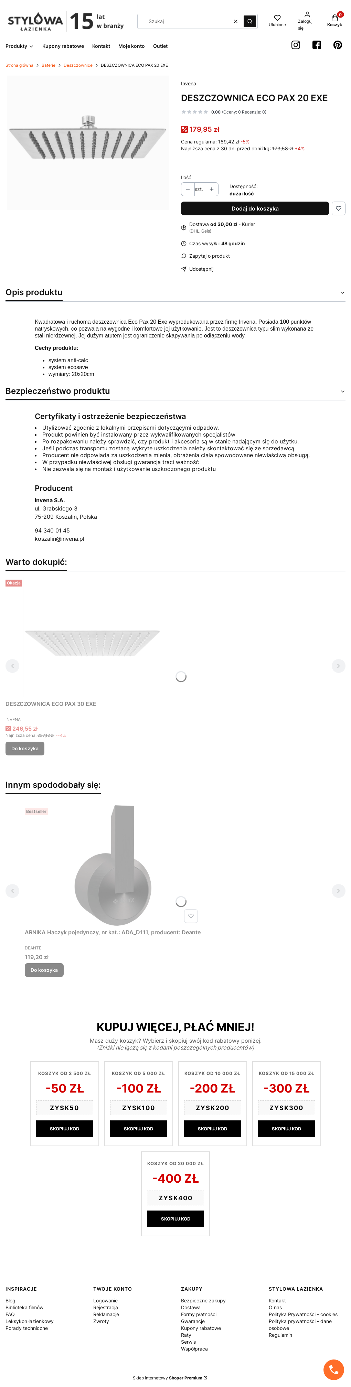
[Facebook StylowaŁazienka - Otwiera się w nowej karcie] (317, 45)
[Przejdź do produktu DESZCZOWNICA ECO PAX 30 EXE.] (92, 637)
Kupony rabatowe (201, 1328)
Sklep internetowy (167, 1377)
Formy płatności (198, 1314)
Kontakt (277, 1300)
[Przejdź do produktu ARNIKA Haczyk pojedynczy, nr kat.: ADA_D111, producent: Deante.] (113, 865)
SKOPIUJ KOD (64, 1128)
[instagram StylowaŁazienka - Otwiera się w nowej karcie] (296, 45)
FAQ (10, 1314)
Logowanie (105, 1300)
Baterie (48, 65)
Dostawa (191, 1307)
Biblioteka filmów (24, 1307)
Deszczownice (78, 65)
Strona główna (19, 65)
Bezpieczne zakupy (203, 1300)
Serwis (188, 1342)
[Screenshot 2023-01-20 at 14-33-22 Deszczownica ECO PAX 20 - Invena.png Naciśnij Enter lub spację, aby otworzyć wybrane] (88, 143)
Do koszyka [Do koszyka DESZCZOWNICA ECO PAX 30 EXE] (25, 748)
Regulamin (280, 1335)
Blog (10, 1300)
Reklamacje (106, 1314)
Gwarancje (193, 1321)
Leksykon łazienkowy (30, 1321)
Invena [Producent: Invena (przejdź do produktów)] (188, 83)
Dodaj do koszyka (255, 208)
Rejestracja (105, 1307)
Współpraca (194, 1349)
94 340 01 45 (52, 530)
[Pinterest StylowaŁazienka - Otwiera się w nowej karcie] (337, 45)
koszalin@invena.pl (59, 538)
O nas (275, 1307)
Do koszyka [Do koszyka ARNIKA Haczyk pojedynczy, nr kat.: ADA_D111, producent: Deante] (44, 970)
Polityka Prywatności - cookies (303, 1314)
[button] (250, 21)
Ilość (186, 177)
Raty (186, 1335)
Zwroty (101, 1321)
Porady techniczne (27, 1328)
